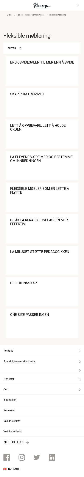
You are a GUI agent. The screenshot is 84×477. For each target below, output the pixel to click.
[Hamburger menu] (77, 5)
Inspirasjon (9, 399)
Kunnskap (9, 410)
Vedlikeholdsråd (12, 431)
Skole (9, 15)
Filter (15, 48)
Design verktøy (11, 420)
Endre (16, 469)
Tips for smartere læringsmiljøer (30, 15)
